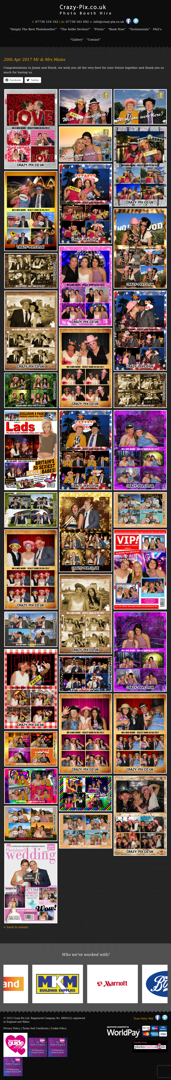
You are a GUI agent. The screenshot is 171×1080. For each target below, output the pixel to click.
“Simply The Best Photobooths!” (33, 29)
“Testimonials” (139, 29)
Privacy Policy (11, 1028)
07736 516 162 (46, 21)
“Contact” (93, 39)
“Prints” (99, 29)
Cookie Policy (59, 1028)
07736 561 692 (77, 21)
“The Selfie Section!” (75, 29)
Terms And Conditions (35, 1028)
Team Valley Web (143, 1018)
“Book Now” (117, 29)
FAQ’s (157, 29)
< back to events (15, 927)
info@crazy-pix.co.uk (108, 21)
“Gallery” (77, 39)
